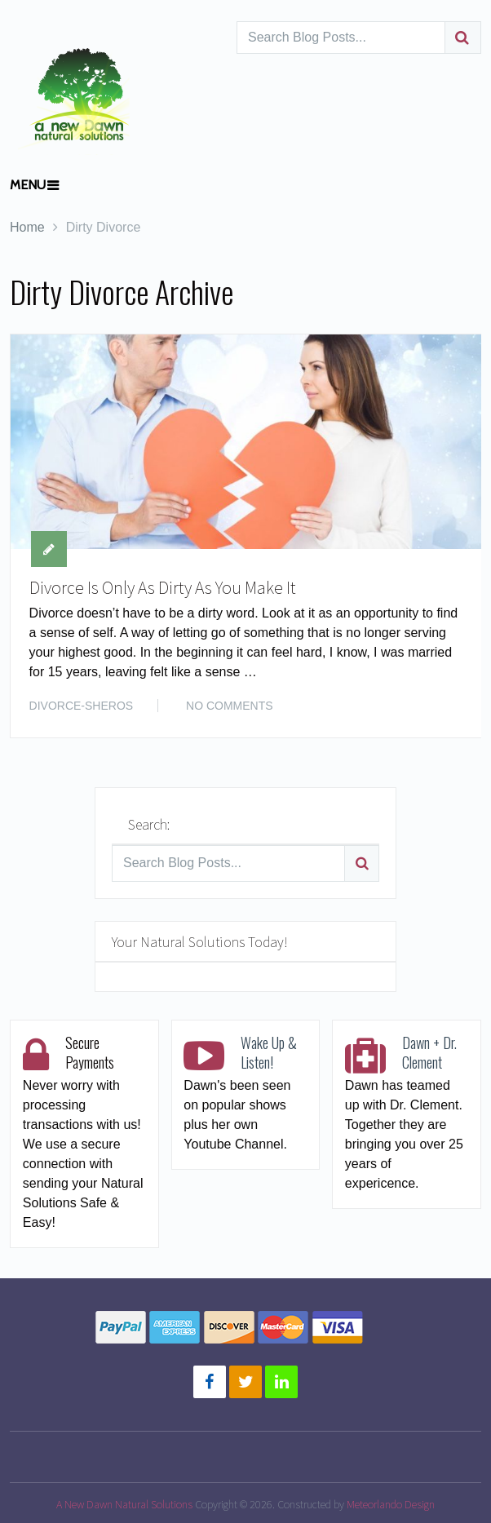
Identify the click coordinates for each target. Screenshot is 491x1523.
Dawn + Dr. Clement (429, 1052)
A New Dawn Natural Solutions (124, 1504)
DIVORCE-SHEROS (81, 705)
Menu (28, 185)
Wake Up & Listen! (269, 1052)
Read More (429, 704)
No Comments (229, 705)
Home (27, 227)
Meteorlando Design (391, 1504)
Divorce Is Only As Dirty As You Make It (162, 587)
